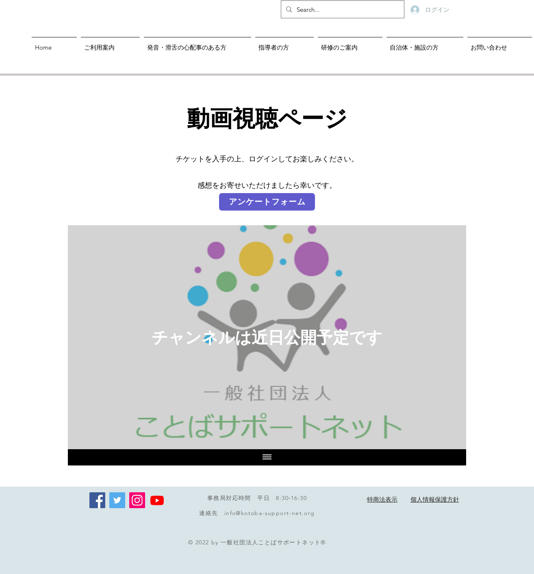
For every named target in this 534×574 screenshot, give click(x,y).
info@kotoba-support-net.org (269, 513)
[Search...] (342, 9)
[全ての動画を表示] (267, 457)
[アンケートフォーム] (267, 202)
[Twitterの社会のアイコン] (117, 500)
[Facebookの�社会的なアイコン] (97, 500)
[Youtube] (157, 500)
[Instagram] (137, 500)
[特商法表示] (382, 499)
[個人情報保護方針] (434, 499)
